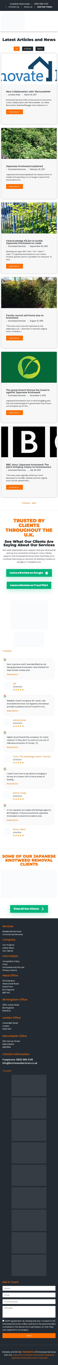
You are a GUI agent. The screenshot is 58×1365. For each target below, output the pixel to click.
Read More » (13, 674)
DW (14, 683)
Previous (26, 503)
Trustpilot (7, 651)
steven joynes (19, 720)
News (39, 48)
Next (34, 503)
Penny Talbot (19, 829)
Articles (27, 48)
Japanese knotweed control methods (29, 1357)
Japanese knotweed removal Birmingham (33, 1355)
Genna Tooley (19, 793)
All (17, 48)
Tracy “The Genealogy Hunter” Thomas (31, 756)
